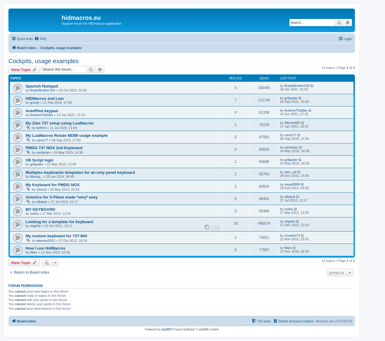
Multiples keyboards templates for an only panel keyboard (80, 172)
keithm (41, 128)
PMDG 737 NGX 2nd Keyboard (54, 148)
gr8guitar (291, 98)
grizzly (34, 102)
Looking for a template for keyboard (59, 222)
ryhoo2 (41, 189)
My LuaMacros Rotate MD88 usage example (67, 135)
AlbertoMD (292, 122)
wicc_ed (291, 172)
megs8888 (292, 184)
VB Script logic (40, 160)
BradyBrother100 (42, 90)
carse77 (42, 140)
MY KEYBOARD (40, 209)
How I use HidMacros (46, 248)
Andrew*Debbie (41, 115)
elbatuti (41, 202)
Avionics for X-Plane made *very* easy (62, 197)
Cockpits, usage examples (43, 61)
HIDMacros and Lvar (45, 98)
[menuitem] (40, 38)
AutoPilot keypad (42, 111)
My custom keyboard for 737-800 (56, 236)
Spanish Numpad (42, 86)
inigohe (35, 226)
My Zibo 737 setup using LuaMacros (60, 123)
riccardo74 (292, 235)
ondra (34, 213)
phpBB (166, 329)
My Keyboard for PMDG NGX (53, 185)
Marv (33, 252)
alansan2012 (45, 240)
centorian (43, 152)
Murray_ (36, 176)
